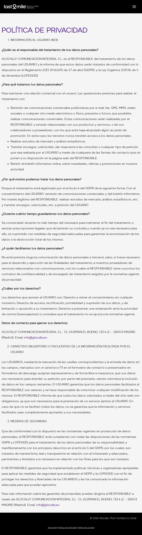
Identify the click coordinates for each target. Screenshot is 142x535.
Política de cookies (86, 528)
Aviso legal (52, 528)
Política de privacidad (67, 528)
